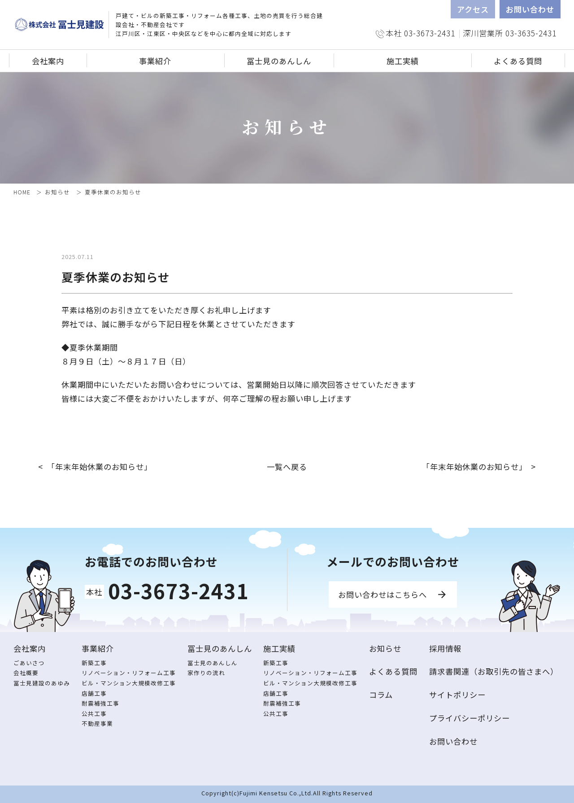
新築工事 (94, 662)
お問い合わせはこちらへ (382, 594)
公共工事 (94, 713)
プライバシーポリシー (469, 718)
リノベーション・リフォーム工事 (129, 672)
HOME (21, 192)
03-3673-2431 (178, 590)
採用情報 (445, 648)
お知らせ (57, 192)
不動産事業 (97, 723)
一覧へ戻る (287, 466)
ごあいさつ (29, 662)
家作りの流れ (206, 672)
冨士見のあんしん (212, 662)
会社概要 (26, 672)
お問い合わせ (530, 9)
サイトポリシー (457, 694)
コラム (381, 694)
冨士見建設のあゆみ (41, 683)
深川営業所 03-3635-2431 (510, 33)
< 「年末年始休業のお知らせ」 (95, 466)
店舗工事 (94, 693)
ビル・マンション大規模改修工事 (129, 683)
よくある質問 (518, 60)
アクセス (473, 9)
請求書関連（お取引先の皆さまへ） (493, 671)
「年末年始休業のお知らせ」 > (479, 466)
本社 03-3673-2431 (420, 33)
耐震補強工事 (100, 703)
